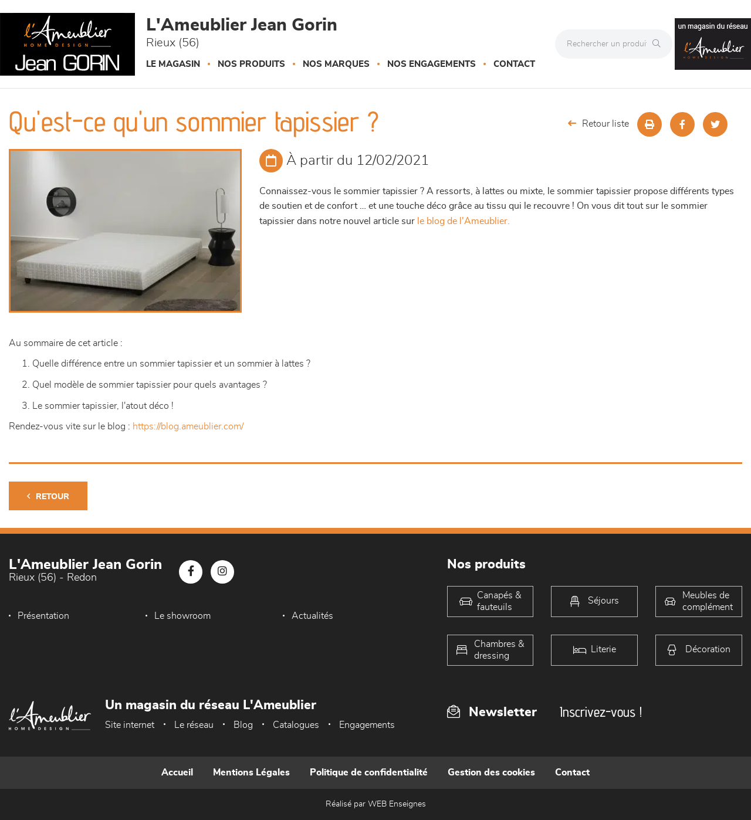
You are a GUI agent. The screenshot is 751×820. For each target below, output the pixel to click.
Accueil (177, 772)
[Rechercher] (659, 44)
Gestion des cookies (491, 772)
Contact (514, 64)
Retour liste (598, 123)
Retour (48, 496)
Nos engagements (431, 64)
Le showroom (182, 616)
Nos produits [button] (251, 64)
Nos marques (336, 64)
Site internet (129, 725)
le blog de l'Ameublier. (463, 221)
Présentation (43, 616)
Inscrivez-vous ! (601, 711)
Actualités (312, 616)
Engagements (367, 725)
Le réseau (194, 725)
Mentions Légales (251, 772)
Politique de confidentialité (369, 772)
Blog (243, 725)
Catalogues (296, 725)
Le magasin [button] (173, 64)
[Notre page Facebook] (190, 572)
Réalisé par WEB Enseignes (376, 804)
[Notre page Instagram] (222, 572)
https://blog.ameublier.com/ (188, 426)
